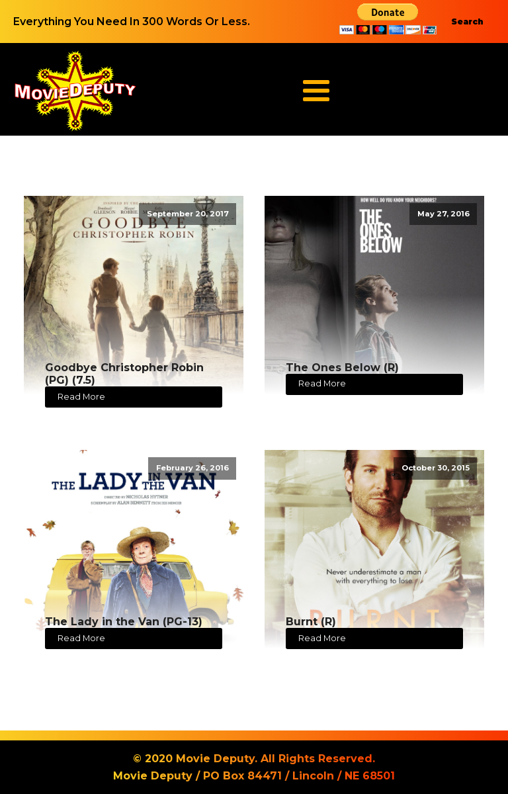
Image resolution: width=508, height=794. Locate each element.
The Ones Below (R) (342, 367)
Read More (81, 397)
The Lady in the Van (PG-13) (123, 621)
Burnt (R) (311, 621)
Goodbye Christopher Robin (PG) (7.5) (124, 373)
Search (467, 21)
